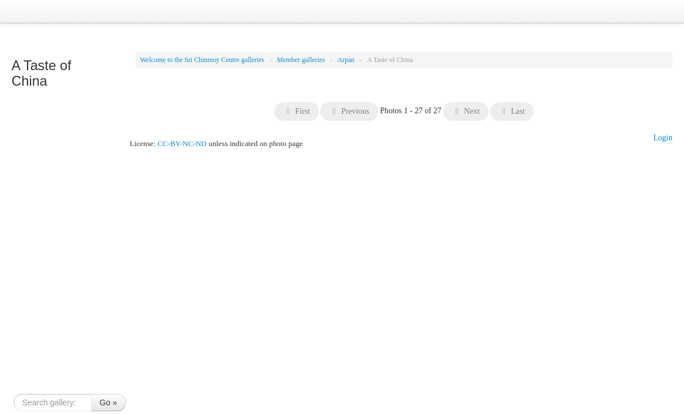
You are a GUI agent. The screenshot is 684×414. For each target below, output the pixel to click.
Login (663, 137)
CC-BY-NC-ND (182, 143)
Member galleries (302, 60)
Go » (108, 402)
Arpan (347, 60)
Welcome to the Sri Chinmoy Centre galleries (203, 60)
